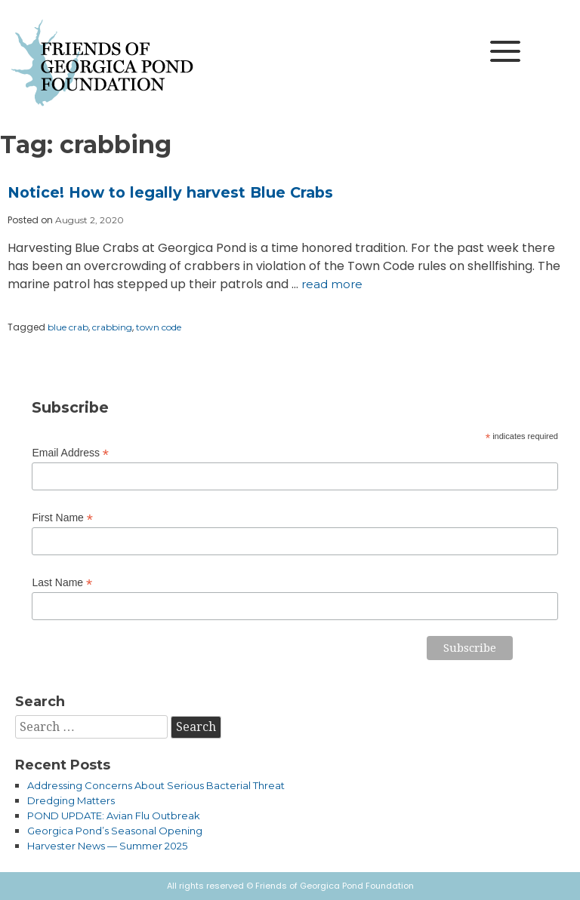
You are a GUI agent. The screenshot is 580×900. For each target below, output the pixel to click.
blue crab (68, 327)
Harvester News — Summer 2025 (107, 846)
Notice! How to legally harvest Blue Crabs (170, 192)
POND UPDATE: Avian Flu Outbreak (113, 815)
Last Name (62, 583)
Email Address (70, 453)
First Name (62, 518)
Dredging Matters (71, 800)
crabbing (112, 327)
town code (158, 327)
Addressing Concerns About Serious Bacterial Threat (156, 785)
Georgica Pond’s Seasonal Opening (114, 831)
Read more (331, 284)
